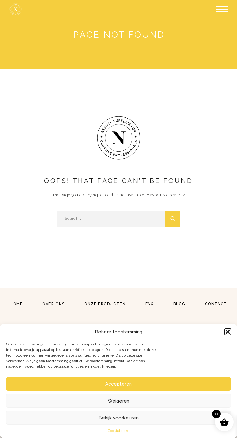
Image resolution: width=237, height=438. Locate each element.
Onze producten (105, 304)
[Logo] (15, 9)
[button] (228, 332)
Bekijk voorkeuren (118, 418)
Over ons (53, 304)
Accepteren (118, 384)
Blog (179, 304)
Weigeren (118, 401)
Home (16, 304)
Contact (216, 304)
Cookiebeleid (119, 430)
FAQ (149, 304)
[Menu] (222, 9)
